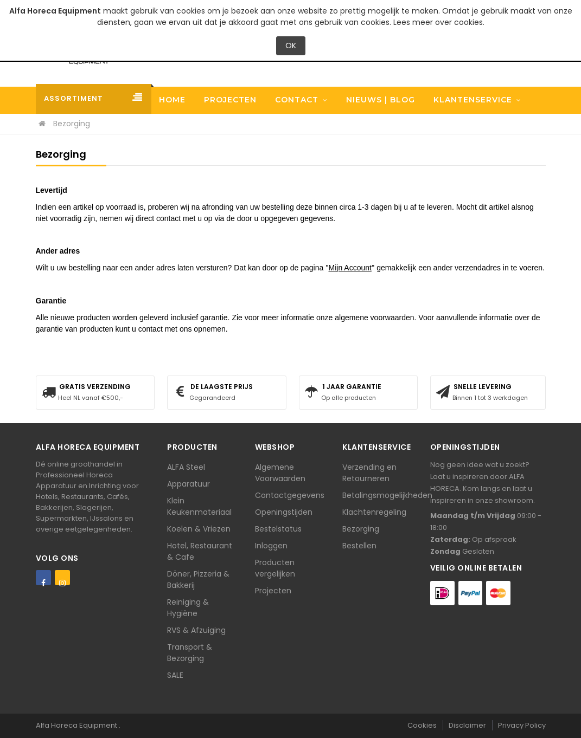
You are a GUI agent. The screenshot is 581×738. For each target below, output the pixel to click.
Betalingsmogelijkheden (387, 495)
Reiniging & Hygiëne (188, 608)
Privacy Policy (522, 725)
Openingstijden (283, 512)
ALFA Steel (186, 467)
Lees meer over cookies (438, 22)
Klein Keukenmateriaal (199, 506)
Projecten (273, 590)
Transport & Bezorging (189, 653)
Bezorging (360, 528)
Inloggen (271, 545)
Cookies (422, 725)
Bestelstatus (278, 528)
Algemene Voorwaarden (280, 473)
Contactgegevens (289, 495)
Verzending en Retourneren (369, 473)
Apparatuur (188, 483)
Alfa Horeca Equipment (77, 725)
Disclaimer (467, 725)
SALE (175, 675)
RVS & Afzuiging (196, 630)
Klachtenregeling (374, 512)
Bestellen (359, 545)
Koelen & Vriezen (199, 528)
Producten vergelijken (275, 568)
